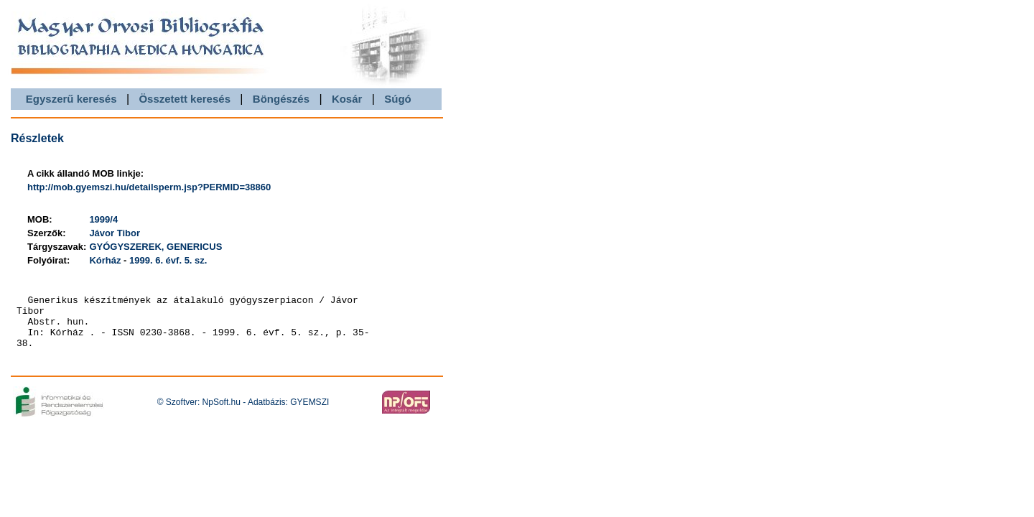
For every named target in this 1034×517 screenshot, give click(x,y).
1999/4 (103, 219)
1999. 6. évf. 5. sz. (168, 260)
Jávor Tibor (114, 233)
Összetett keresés (184, 99)
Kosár (347, 99)
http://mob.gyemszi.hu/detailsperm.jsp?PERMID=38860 (149, 187)
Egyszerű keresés (71, 99)
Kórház (105, 260)
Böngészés (281, 99)
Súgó (397, 99)
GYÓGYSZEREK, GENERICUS (155, 246)
